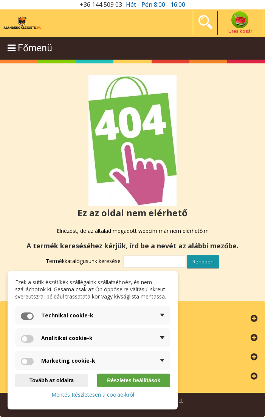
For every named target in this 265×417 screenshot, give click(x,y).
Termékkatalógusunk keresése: (84, 261)
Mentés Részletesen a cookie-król (92, 394)
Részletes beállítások (133, 380)
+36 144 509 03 (101, 4)
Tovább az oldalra (51, 380)
